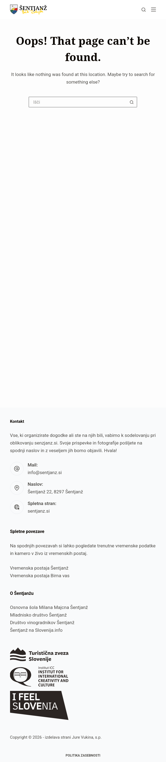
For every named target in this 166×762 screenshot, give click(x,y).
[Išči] (144, 10)
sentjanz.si (39, 511)
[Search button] (131, 102)
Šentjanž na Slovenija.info (36, 630)
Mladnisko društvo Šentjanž (38, 615)
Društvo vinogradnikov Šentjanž (42, 622)
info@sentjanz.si (45, 472)
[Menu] (153, 9)
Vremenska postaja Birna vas (40, 575)
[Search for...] (77, 102)
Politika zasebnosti (83, 755)
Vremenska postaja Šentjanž (39, 568)
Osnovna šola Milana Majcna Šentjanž (49, 607)
